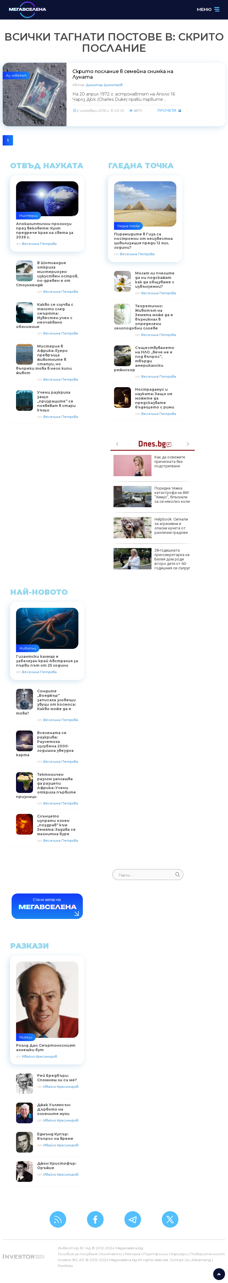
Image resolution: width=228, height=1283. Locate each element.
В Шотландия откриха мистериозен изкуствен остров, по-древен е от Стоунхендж (47, 274)
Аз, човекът (16, 75)
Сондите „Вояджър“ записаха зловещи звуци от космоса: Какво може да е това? (46, 702)
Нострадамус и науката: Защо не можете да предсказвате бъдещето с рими (154, 398)
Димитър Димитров (104, 85)
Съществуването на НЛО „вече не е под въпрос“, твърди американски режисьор (144, 358)
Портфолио (155, 1254)
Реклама (132, 1254)
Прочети (166, 110)
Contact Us (179, 1260)
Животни (27, 648)
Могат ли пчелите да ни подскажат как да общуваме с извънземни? (155, 280)
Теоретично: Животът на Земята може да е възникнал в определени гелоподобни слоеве (143, 317)
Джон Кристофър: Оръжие (56, 1165)
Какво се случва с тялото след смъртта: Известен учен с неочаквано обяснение (44, 315)
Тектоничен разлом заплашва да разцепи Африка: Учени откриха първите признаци (46, 785)
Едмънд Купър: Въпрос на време (55, 1136)
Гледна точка (128, 226)
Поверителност (207, 1254)
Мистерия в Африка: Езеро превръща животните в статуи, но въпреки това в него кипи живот (44, 359)
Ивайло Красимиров (39, 1056)
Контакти (111, 1254)
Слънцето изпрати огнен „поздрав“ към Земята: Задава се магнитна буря (56, 825)
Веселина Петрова (39, 244)
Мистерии (28, 216)
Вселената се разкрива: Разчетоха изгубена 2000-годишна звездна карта (45, 744)
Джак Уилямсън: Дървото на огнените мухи (54, 1109)
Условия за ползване (78, 1254)
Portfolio (65, 1265)
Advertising (201, 1260)
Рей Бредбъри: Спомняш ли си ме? (57, 1077)
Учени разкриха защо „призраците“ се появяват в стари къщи (56, 401)
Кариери (179, 1254)
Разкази (25, 1037)
